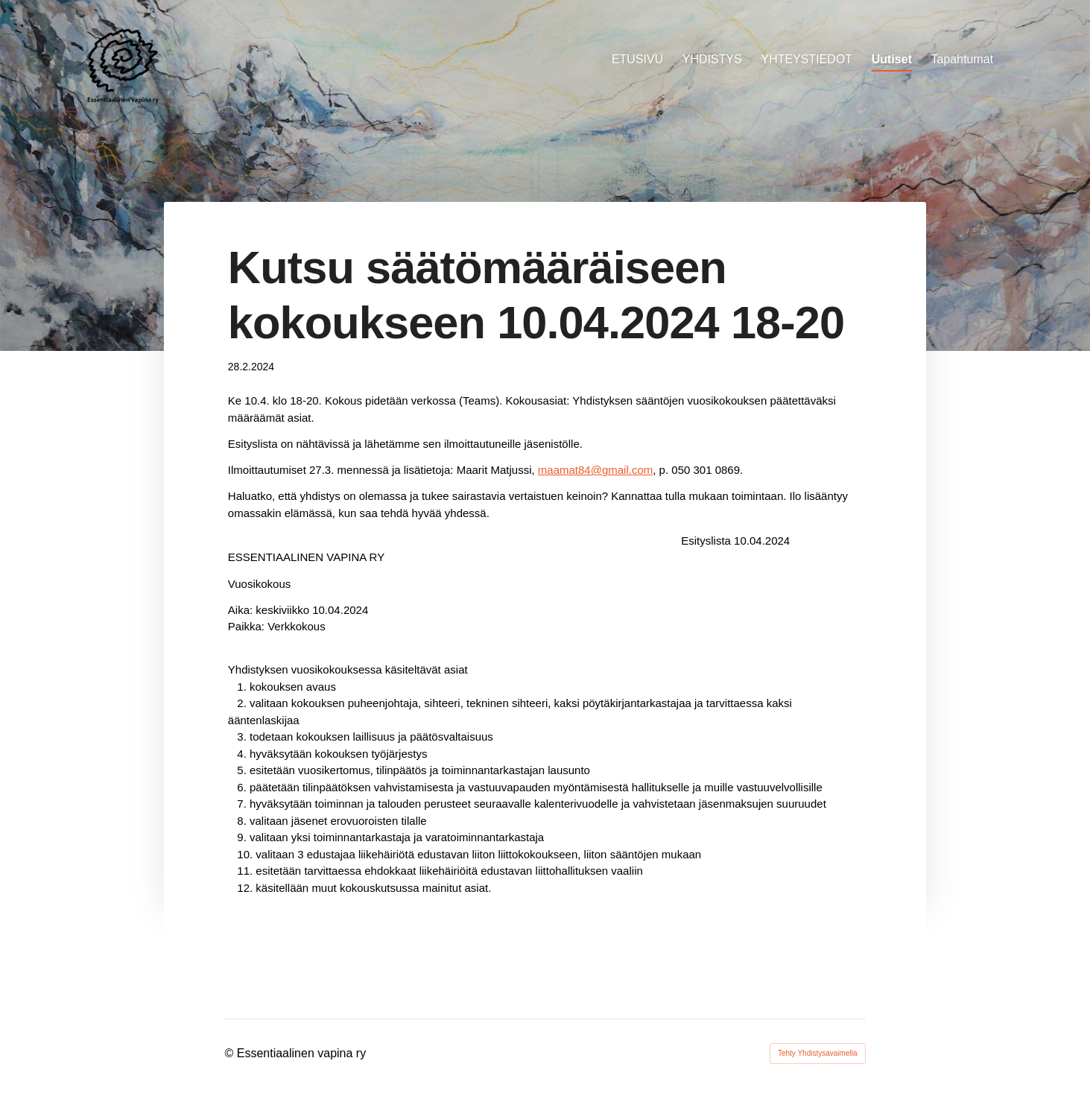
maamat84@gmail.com (595, 469)
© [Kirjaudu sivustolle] (231, 1053)
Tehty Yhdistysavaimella (818, 1053)
